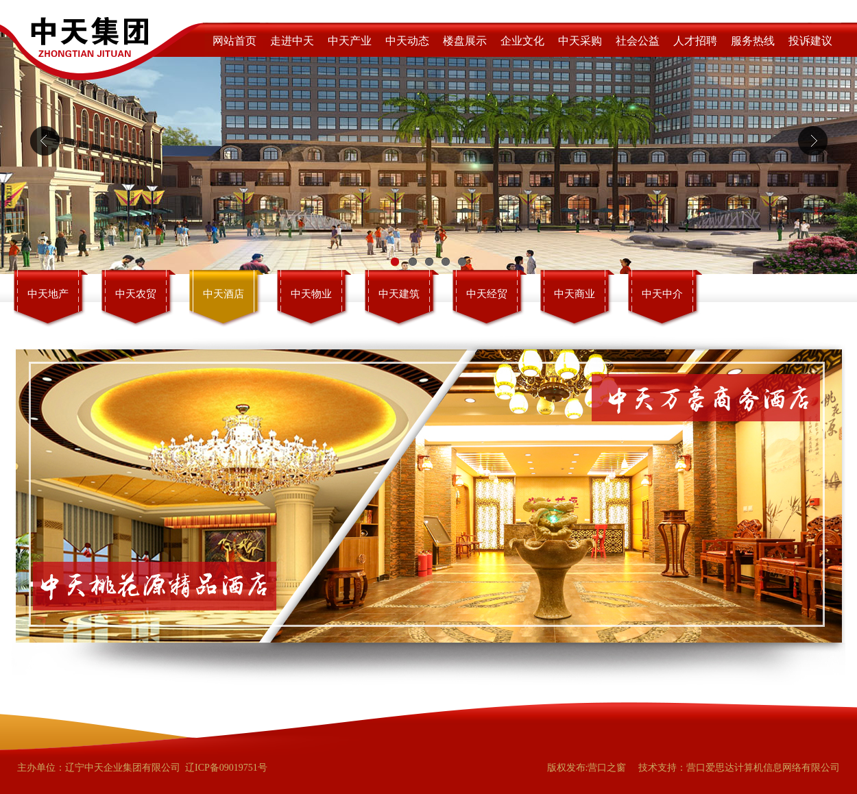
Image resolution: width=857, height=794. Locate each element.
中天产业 (350, 41)
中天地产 (48, 293)
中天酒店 (223, 293)
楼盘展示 (465, 41)
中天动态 (407, 41)
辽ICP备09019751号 (226, 767)
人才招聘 (695, 41)
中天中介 (662, 293)
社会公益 (638, 41)
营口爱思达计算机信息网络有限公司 (763, 767)
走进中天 (292, 41)
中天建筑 (399, 293)
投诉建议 (810, 41)
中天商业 (574, 293)
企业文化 (522, 41)
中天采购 (580, 41)
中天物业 (311, 293)
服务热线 (753, 41)
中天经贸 (486, 293)
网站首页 (234, 41)
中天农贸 (135, 293)
